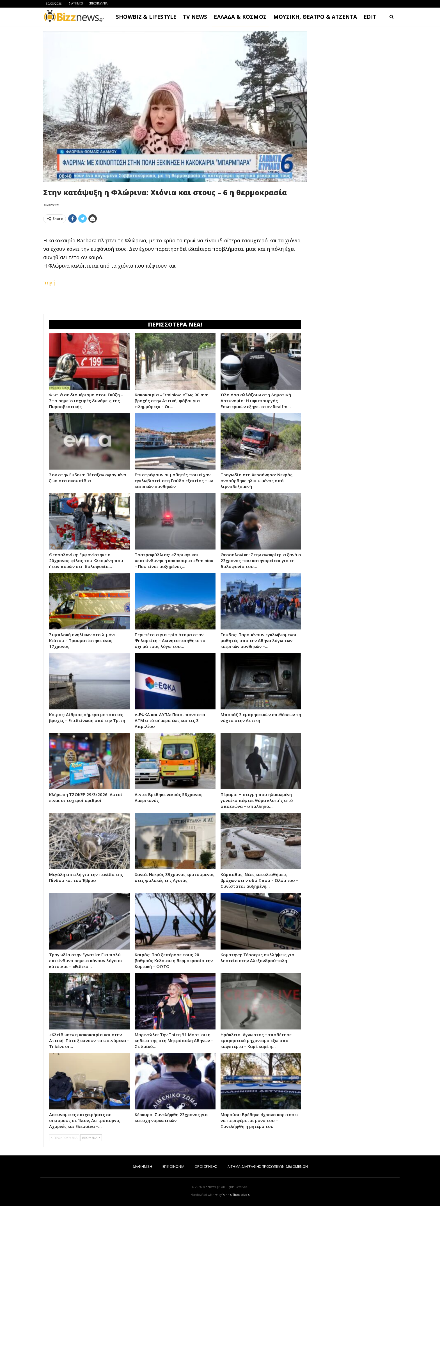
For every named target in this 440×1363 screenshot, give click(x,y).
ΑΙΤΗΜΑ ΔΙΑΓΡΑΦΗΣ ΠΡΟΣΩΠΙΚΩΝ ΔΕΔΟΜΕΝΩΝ (268, 1166)
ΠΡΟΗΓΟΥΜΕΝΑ (64, 1138)
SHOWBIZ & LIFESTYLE (146, 16)
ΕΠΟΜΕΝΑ (91, 1138)
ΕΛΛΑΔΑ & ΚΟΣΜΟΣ (240, 16)
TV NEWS (195, 16)
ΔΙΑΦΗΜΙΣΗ (76, 3)
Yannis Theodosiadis (236, 1195)
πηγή (49, 282)
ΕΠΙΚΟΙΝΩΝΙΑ (97, 3)
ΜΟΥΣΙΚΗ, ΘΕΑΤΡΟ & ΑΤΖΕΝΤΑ (315, 16)
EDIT (370, 16)
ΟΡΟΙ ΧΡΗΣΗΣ (205, 1166)
